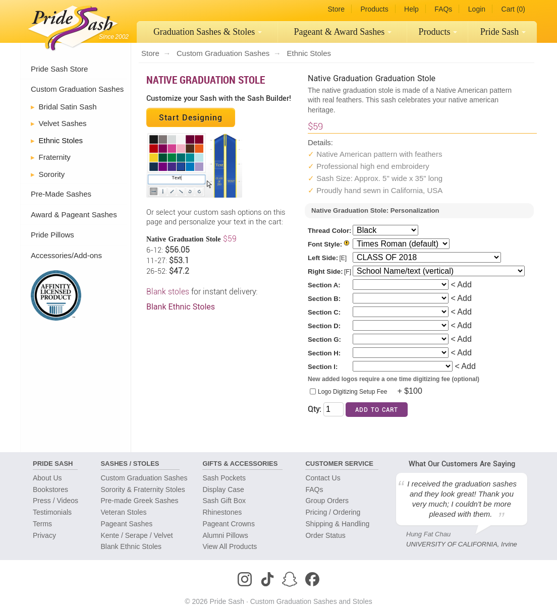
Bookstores (50, 489)
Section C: (324, 312)
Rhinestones (222, 512)
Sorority (52, 174)
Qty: (314, 408)
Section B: (324, 298)
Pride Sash (503, 32)
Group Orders (327, 501)
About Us (47, 478)
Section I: (323, 367)
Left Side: (323, 258)
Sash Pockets (224, 478)
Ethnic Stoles (61, 140)
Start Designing (190, 117)
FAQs (443, 9)
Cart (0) (513, 9)
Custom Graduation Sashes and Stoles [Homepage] (311, 601)
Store (335, 9)
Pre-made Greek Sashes (139, 501)
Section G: (324, 339)
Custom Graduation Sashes (77, 89)
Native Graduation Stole (205, 80)
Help (411, 9)
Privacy (44, 535)
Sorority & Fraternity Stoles (142, 489)
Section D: (324, 326)
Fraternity (55, 157)
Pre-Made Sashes (61, 194)
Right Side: (325, 271)
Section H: (324, 353)
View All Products (229, 546)
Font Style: (325, 244)
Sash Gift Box (224, 501)
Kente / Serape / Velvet (136, 535)
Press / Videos (55, 501)
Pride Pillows (52, 234)
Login (476, 9)
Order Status (325, 535)
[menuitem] (207, 32)
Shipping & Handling (337, 524)
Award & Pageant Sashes (74, 214)
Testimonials (52, 512)
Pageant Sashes (343, 32)
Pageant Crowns (228, 524)
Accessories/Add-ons (66, 255)
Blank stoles (168, 291)
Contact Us (322, 478)
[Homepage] (70, 25)
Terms (42, 524)
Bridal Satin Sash (68, 106)
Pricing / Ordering (332, 512)
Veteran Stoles (123, 512)
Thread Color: (329, 230)
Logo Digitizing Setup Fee (352, 391)
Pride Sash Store (59, 69)
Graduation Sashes (207, 32)
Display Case (223, 489)
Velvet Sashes (63, 123)
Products (374, 9)
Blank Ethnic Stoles (180, 307)
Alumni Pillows (225, 535)
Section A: (324, 285)
